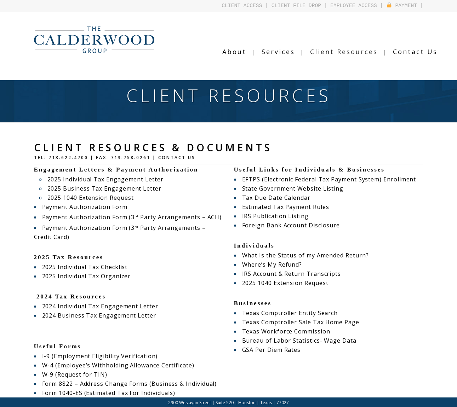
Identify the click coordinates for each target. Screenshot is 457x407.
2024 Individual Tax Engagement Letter (94, 297)
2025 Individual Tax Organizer (81, 267)
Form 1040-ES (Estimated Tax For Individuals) (101, 384)
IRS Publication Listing (271, 216)
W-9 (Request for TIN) (71, 365)
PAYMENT (402, 5)
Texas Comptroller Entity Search (285, 313)
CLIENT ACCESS (242, 5)
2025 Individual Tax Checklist (80, 258)
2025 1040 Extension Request (86, 198)
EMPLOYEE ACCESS (353, 5)
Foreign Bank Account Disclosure (286, 225)
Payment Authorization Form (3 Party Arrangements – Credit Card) (132, 228)
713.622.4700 (68, 158)
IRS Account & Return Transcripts (286, 274)
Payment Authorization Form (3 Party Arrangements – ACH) (122, 217)
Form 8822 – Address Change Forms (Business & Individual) (120, 374)
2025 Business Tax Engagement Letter (98, 188)
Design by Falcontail (255, 401)
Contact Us (176, 158)
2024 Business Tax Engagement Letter (93, 306)
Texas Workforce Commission (282, 331)
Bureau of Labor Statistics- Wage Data (293, 340)
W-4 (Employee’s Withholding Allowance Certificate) (110, 356)
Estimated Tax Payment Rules (281, 207)
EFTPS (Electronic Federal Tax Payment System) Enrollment (320, 179)
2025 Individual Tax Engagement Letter (99, 179)
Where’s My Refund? (269, 264)
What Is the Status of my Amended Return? (299, 255)
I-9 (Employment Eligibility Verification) (93, 347)
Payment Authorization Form (80, 207)
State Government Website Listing (287, 188)
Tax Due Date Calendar (273, 198)
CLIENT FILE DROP (296, 5)
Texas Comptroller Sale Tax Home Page (295, 322)
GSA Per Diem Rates (268, 350)
